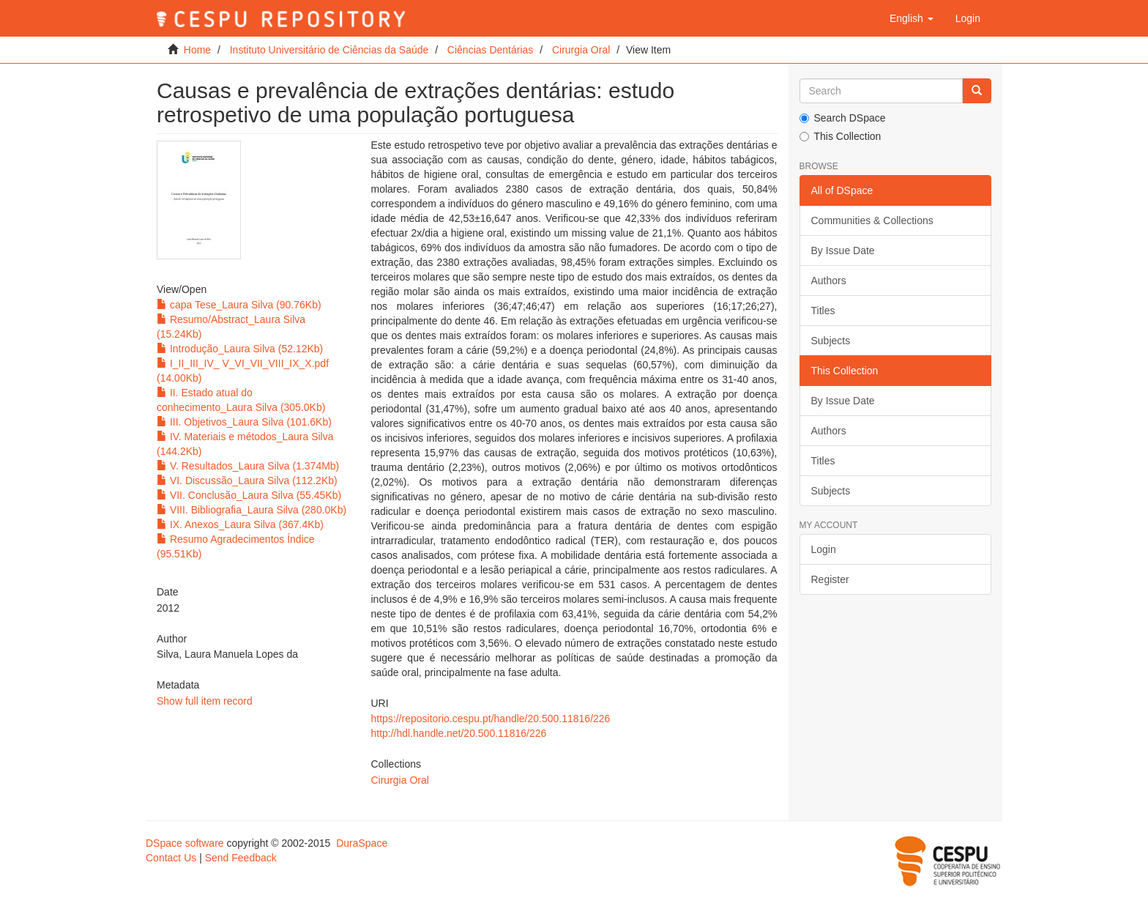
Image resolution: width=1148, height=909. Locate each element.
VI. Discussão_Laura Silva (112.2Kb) (247, 480)
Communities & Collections (872, 220)
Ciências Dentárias (490, 50)
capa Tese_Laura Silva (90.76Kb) (239, 305)
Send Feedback (241, 858)
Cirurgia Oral (581, 50)
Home (197, 50)
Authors (828, 280)
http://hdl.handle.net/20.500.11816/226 (458, 733)
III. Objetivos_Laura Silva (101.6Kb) (244, 422)
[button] (911, 18)
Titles (823, 310)
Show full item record (205, 701)
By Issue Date (843, 250)
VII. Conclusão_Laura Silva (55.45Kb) (249, 495)
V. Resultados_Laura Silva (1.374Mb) (248, 466)
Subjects (831, 340)
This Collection (840, 136)
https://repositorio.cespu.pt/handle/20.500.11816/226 (490, 718)
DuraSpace (361, 843)
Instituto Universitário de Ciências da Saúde (329, 50)
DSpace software (185, 843)
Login (823, 549)
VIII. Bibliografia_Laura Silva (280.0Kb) (251, 510)
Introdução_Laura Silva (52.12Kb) (240, 349)
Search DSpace (843, 118)
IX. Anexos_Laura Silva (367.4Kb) (240, 524)
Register (830, 579)
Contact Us (171, 858)
